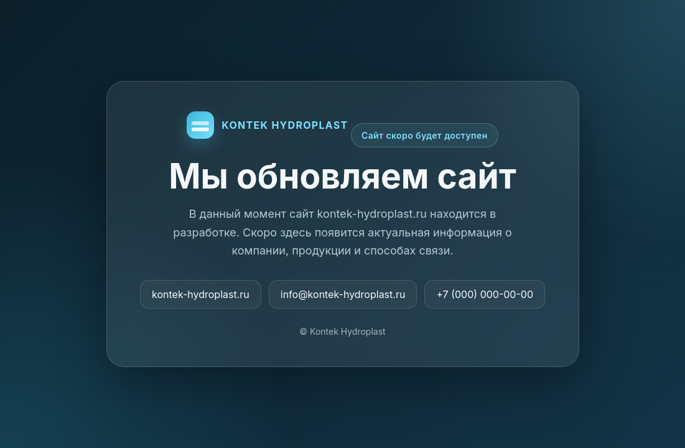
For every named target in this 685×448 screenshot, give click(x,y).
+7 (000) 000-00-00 (484, 294)
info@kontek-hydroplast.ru (343, 294)
